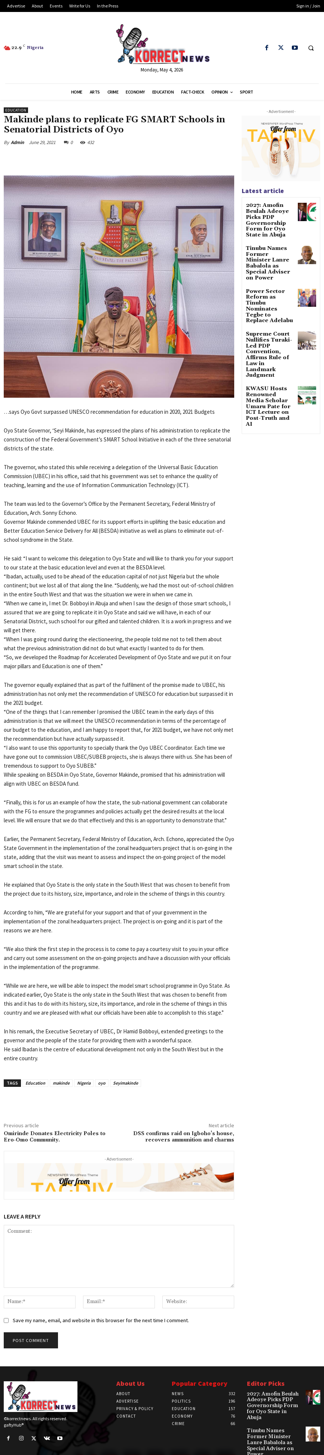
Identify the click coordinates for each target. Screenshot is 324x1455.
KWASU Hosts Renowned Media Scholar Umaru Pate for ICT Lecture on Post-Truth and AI (270, 350)
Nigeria (84, 1083)
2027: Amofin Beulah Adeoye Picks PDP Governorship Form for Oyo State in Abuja (269, 218)
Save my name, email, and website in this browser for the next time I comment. (101, 1320)
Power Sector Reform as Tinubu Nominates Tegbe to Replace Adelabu (270, 283)
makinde (61, 1083)
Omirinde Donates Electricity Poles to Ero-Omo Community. (55, 1136)
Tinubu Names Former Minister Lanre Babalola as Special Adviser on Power (268, 253)
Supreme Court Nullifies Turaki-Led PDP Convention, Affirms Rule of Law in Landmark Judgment (269, 315)
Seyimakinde (125, 1083)
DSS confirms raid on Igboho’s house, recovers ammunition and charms (183, 1136)
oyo (102, 1083)
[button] (311, 48)
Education (16, 110)
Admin (17, 142)
